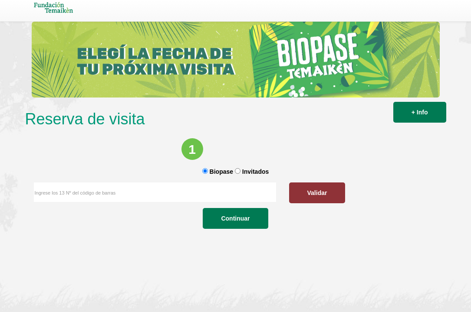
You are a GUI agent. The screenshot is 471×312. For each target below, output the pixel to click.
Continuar (235, 252)
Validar (164, 227)
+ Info (420, 112)
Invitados (255, 206)
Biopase (221, 206)
